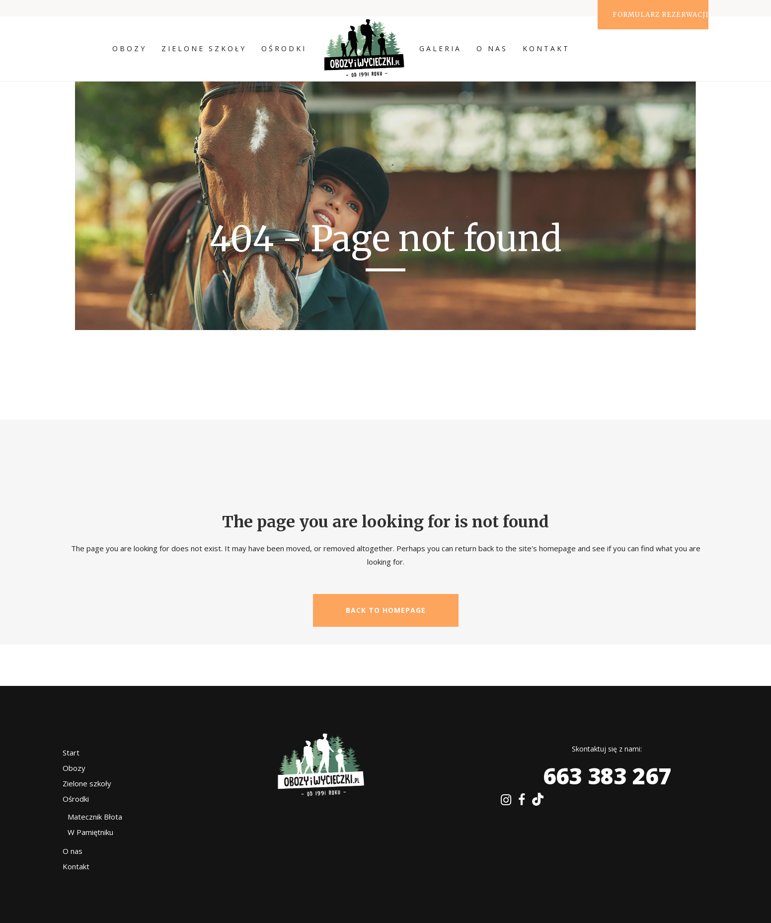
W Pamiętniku (90, 832)
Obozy (74, 768)
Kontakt (76, 866)
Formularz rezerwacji (660, 14)
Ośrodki (76, 799)
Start (71, 752)
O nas (72, 851)
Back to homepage (386, 610)
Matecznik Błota (95, 817)
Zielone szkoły (87, 783)
